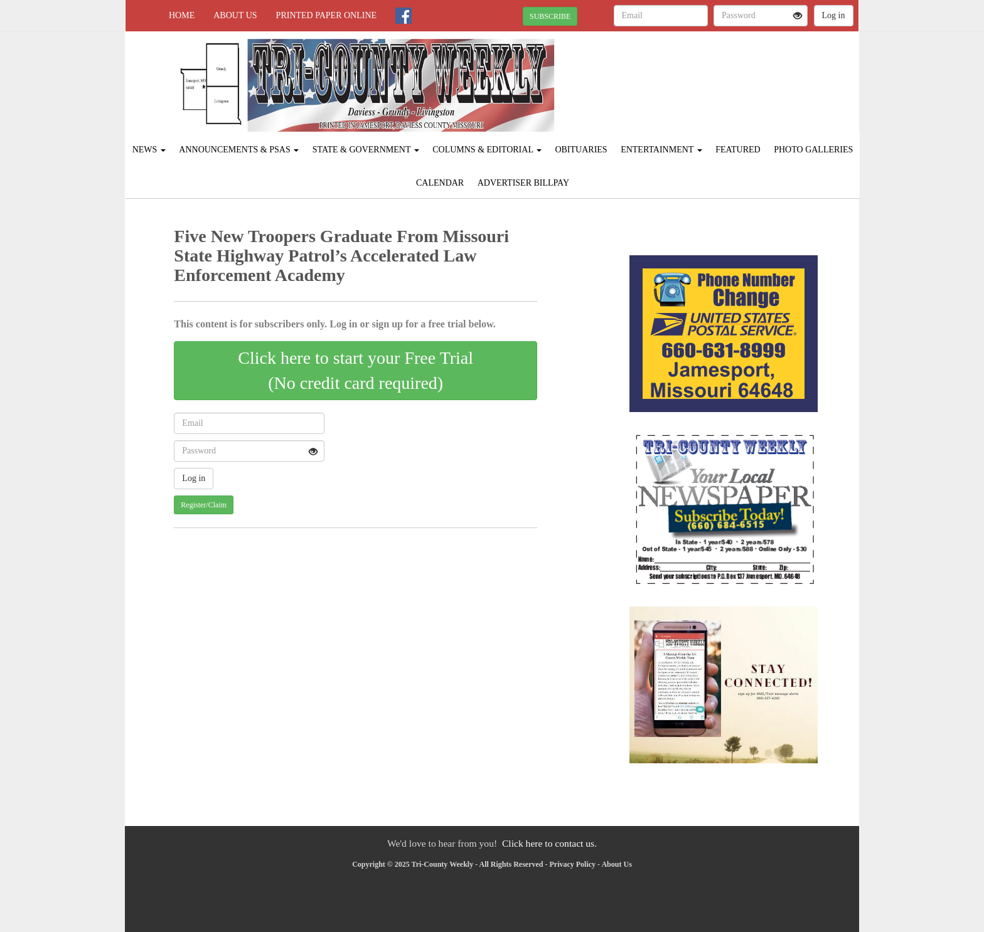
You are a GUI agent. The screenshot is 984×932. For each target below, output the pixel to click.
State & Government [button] (366, 149)
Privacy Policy (572, 864)
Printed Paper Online (326, 15)
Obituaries (581, 149)
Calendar (440, 183)
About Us (235, 15)
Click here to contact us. (549, 843)
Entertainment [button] (661, 149)
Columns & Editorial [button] (487, 149)
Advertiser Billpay (523, 183)
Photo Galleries (813, 149)
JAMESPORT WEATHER (743, 75)
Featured (738, 149)
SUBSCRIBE (550, 16)
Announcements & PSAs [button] (239, 149)
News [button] (149, 149)
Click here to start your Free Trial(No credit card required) (355, 370)
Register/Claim (204, 504)
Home (182, 15)
